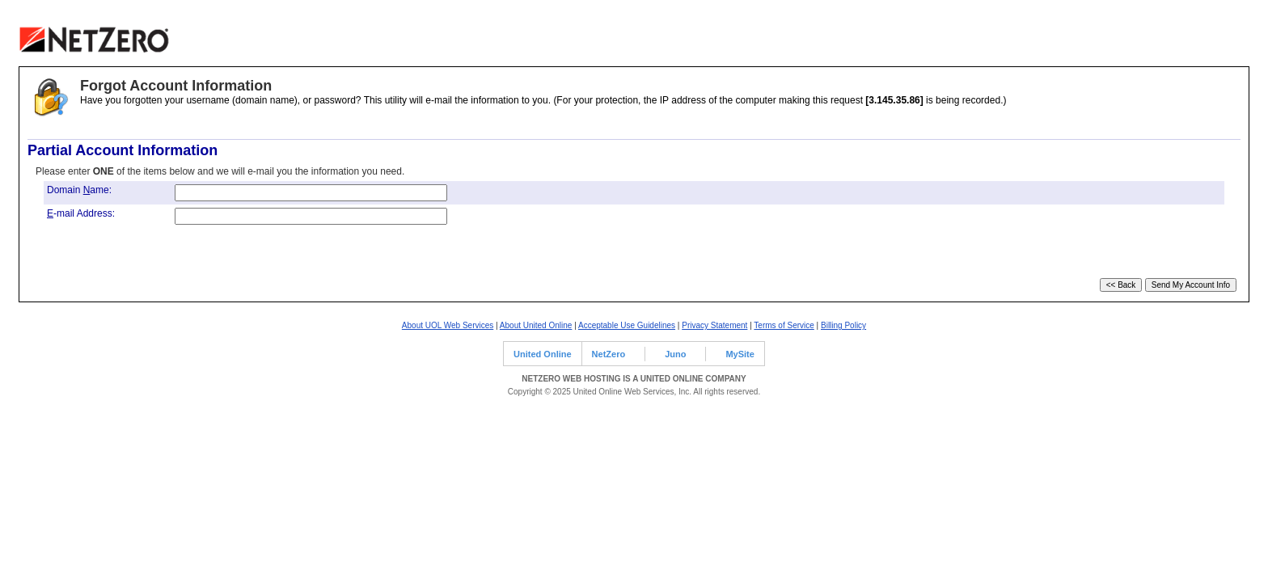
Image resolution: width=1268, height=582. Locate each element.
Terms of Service (784, 325)
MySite (739, 354)
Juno (675, 354)
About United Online (536, 325)
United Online (543, 354)
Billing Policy (843, 325)
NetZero (609, 354)
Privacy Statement (714, 325)
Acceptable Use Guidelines (626, 325)
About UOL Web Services (447, 325)
